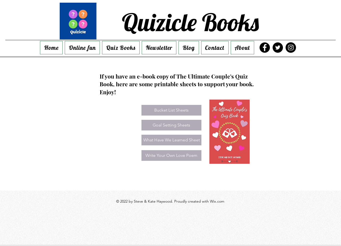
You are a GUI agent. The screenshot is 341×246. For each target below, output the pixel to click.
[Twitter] (278, 47)
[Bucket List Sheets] (171, 110)
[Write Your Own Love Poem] (171, 155)
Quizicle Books (190, 22)
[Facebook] (264, 47)
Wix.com (217, 201)
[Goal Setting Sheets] (171, 125)
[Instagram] (291, 47)
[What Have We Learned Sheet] (171, 140)
